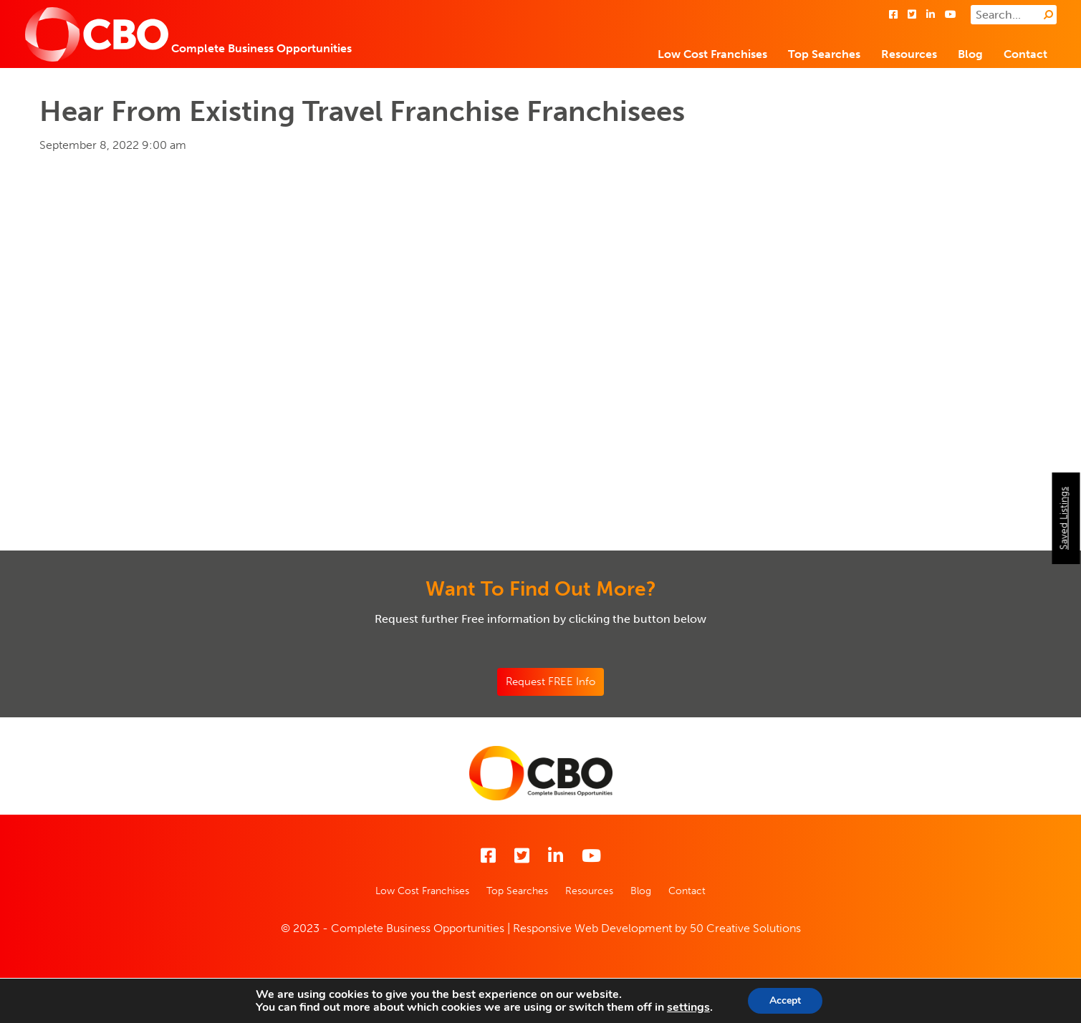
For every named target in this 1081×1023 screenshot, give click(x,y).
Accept (785, 1000)
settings (688, 1007)
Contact (1025, 54)
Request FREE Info (550, 681)
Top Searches (824, 54)
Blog (970, 54)
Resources (909, 54)
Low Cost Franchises (712, 54)
